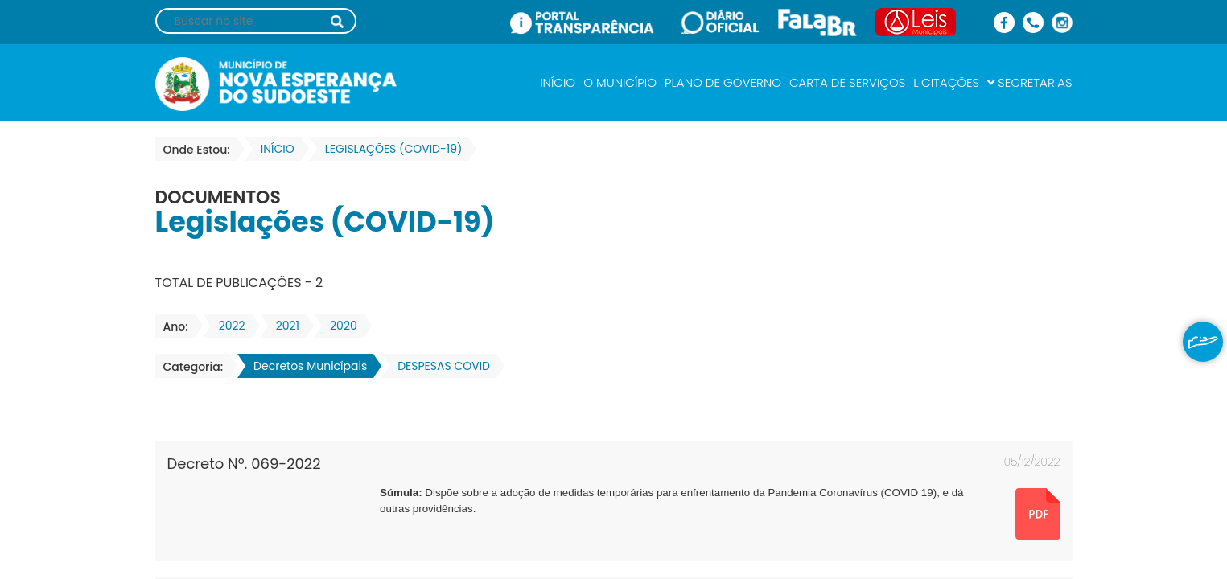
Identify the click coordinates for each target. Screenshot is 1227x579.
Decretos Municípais (305, 366)
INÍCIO (557, 82)
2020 (339, 326)
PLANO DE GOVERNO (723, 82)
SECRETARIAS (1029, 82)
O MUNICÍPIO (620, 82)
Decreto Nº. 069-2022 (244, 464)
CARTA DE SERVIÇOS (847, 82)
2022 (227, 326)
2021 (283, 326)
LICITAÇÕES (946, 82)
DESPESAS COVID (438, 366)
